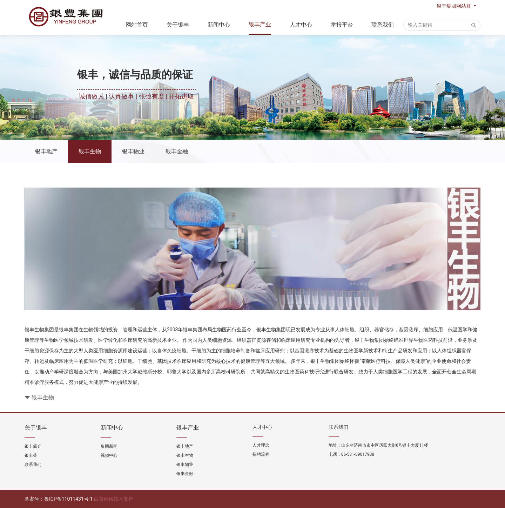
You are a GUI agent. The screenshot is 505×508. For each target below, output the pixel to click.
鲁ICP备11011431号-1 (68, 499)
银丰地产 (46, 151)
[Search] (439, 25)
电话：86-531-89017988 (351, 454)
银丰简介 (33, 446)
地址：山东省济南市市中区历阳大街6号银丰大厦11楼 (378, 445)
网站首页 (137, 24)
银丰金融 (177, 151)
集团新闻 (109, 446)
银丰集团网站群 (454, 6)
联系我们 (382, 24)
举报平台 (342, 24)
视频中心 (109, 455)
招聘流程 (260, 454)
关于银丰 (178, 24)
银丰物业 (133, 151)
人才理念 (260, 445)
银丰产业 (260, 24)
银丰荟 (31, 455)
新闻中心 (219, 24)
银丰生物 (90, 151)
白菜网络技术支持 (113, 499)
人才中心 (301, 24)
